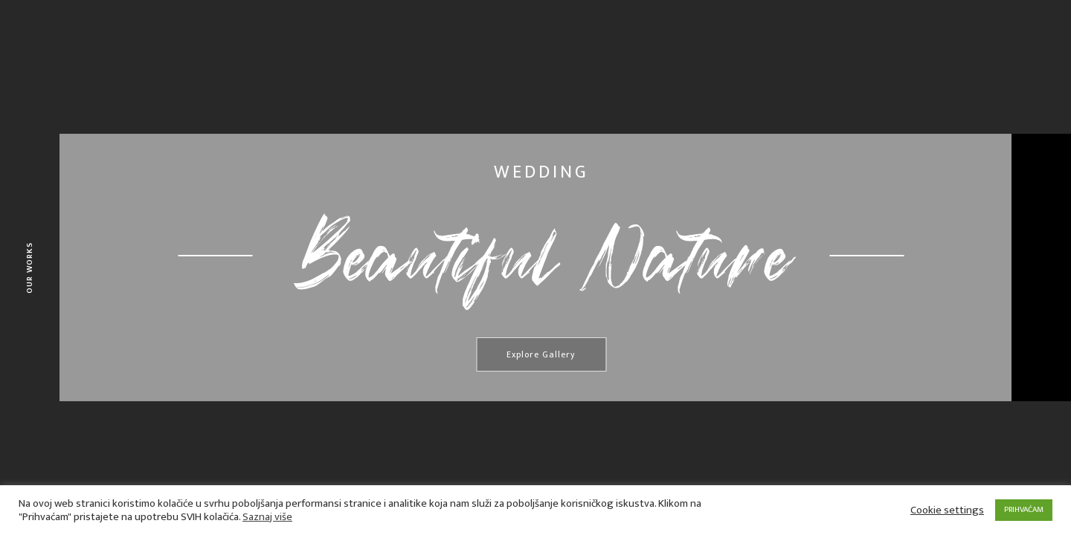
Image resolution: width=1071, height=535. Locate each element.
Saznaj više (267, 517)
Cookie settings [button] (947, 510)
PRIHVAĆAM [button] (1023, 509)
